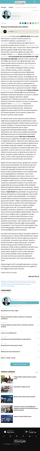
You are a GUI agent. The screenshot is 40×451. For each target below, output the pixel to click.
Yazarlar (11, 7)
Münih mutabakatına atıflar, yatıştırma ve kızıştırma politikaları (16, 318)
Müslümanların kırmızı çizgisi (9, 311)
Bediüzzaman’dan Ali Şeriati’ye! (10, 352)
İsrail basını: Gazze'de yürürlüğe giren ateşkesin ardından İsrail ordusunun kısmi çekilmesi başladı (26, 408)
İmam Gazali (25, 66)
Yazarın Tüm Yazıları (20, 364)
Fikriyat (8, 444)
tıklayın (12, 286)
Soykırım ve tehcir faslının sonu (22, 416)
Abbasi (15, 54)
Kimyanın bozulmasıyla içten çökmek (26, 7)
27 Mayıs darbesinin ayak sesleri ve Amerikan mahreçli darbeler (17, 326)
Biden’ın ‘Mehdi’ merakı (8, 358)
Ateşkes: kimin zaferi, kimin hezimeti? (24, 397)
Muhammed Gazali (7, 90)
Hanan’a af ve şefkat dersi (8, 333)
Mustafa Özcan (16, 16)
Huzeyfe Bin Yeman (32, 45)
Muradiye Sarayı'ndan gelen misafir (11, 345)
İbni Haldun (5, 36)
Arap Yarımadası (17, 104)
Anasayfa (3, 7)
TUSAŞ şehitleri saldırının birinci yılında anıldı (25, 378)
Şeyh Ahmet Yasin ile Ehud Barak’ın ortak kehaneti (16, 339)
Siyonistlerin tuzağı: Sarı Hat (22, 387)
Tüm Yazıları (35, 10)
